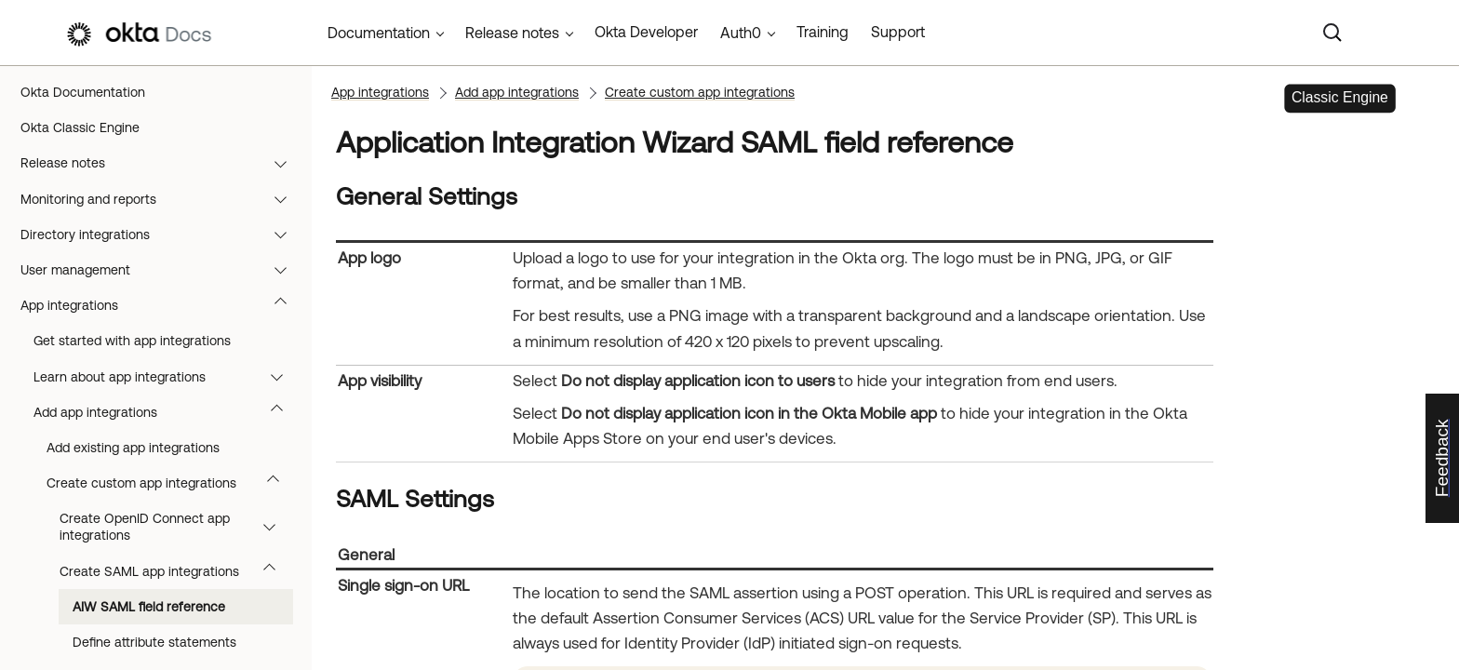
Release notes (162, 163)
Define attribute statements (154, 642)
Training (822, 31)
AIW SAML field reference (149, 606)
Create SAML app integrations (176, 571)
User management (162, 270)
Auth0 (740, 32)
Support (898, 31)
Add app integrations (167, 412)
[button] (284, 163)
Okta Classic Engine (80, 127)
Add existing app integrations (133, 447)
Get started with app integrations (132, 340)
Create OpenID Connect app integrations (176, 527)
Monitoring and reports (162, 199)
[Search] (1332, 32)
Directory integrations (162, 234)
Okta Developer (646, 31)
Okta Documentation (82, 92)
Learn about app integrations (167, 377)
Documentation (379, 32)
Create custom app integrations (172, 483)
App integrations (162, 305)
